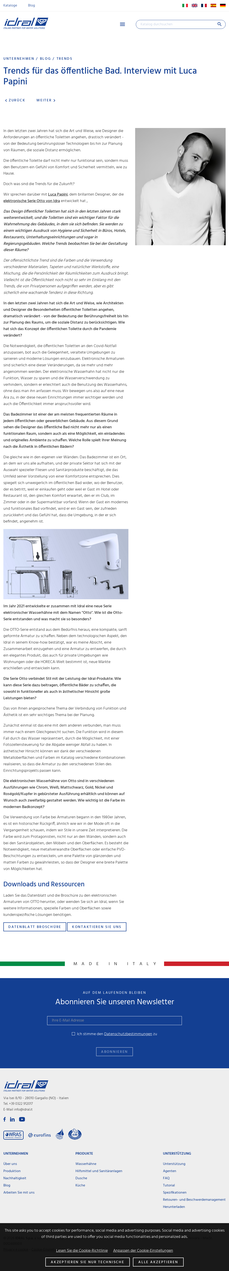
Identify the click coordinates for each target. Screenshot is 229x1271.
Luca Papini (58, 194)
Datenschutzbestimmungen (128, 1034)
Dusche (81, 1178)
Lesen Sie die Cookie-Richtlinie (82, 1251)
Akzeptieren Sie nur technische (87, 1262)
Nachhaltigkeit (14, 1178)
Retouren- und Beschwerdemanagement (194, 1200)
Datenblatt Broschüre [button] (34, 927)
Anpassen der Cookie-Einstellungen (143, 1251)
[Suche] (181, 24)
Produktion (12, 1171)
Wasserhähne (85, 1164)
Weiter (46, 100)
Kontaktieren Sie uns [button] (96, 927)
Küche (80, 1185)
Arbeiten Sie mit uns (19, 1193)
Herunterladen (174, 1207)
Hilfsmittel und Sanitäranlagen (98, 1171)
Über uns (10, 1164)
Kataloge (10, 6)
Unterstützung (174, 1164)
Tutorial (169, 1185)
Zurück (14, 100)
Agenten (169, 1171)
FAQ (166, 1178)
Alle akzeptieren (158, 1262)
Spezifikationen (175, 1193)
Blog (31, 6)
